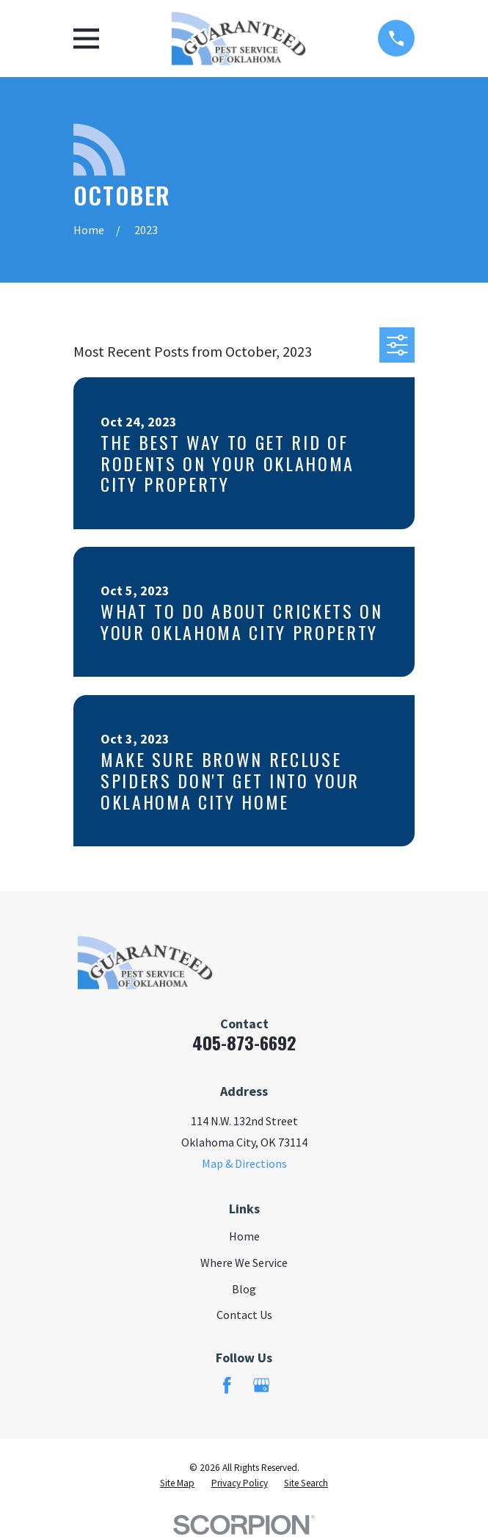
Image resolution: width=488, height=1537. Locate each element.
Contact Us (244, 1314)
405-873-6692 (244, 1042)
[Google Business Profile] (261, 1385)
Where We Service (244, 1262)
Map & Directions (244, 1163)
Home (244, 1236)
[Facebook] (227, 1385)
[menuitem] (177, 1484)
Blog (244, 1289)
